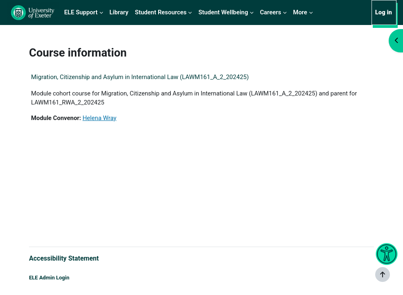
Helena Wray (99, 118)
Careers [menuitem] (270, 12)
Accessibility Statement (64, 258)
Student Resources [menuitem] (160, 12)
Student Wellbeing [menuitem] (223, 12)
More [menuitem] (300, 12)
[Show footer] (382, 274)
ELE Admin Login (49, 278)
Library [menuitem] (119, 12)
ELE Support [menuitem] (81, 12)
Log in (383, 12)
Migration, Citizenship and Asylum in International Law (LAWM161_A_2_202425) (140, 77)
